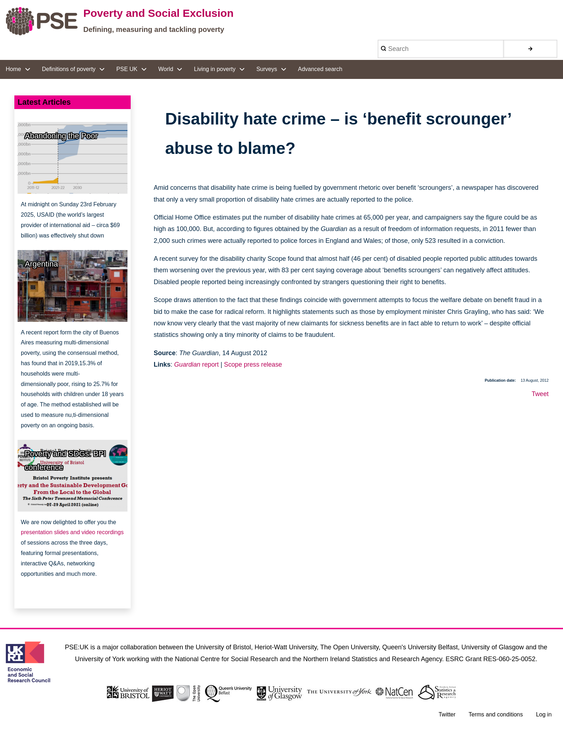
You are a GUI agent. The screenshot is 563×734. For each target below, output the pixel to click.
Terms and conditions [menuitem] (495, 714)
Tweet (540, 393)
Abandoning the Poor (61, 135)
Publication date (500, 380)
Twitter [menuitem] (446, 714)
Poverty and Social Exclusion (158, 13)
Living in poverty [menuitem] (215, 69)
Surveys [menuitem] (266, 69)
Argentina (41, 263)
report (196, 364)
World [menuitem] (165, 69)
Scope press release (254, 364)
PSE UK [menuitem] (127, 69)
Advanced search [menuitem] (320, 69)
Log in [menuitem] (544, 714)
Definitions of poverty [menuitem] (69, 69)
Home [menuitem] (13, 69)
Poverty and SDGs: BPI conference (65, 460)
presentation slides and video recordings (72, 532)
